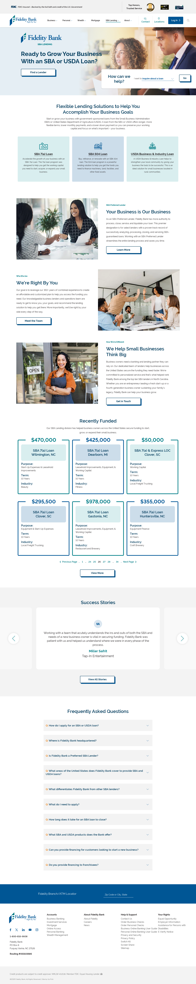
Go (184, 78)
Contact (145, 21)
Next (182, 638)
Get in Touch (123, 401)
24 (89, 562)
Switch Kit (126, 941)
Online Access (54, 928)
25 (94, 562)
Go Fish (50, 979)
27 (104, 562)
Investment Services (57, 922)
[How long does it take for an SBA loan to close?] (98, 819)
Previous (13, 638)
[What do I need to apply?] (98, 804)
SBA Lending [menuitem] (111, 20)
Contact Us (126, 918)
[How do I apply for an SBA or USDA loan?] (98, 725)
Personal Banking (55, 932)
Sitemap (125, 948)
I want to (138, 78)
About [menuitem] (127, 20)
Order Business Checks (132, 922)
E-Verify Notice (165, 932)
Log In (175, 20)
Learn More (123, 249)
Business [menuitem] (51, 20)
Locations (159, 21)
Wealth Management (57, 935)
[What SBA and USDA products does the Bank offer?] (98, 834)
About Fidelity (91, 918)
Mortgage (52, 925)
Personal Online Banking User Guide (139, 932)
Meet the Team (34, 320)
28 (109, 562)
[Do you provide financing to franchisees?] (98, 865)
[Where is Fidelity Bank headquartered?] (98, 740)
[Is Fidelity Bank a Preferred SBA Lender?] (98, 755)
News (87, 925)
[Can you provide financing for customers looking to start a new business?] (98, 849)
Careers (88, 922)
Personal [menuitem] (66, 20)
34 (117, 562)
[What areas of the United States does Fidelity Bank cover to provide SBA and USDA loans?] (98, 772)
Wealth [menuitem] (80, 20)
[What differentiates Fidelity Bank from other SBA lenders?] (98, 789)
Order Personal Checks (132, 925)
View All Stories (97, 679)
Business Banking (55, 918)
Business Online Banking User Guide (139, 928)
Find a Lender (38, 72)
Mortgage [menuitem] (95, 20)
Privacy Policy (128, 938)
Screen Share (127, 945)
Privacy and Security (131, 935)
